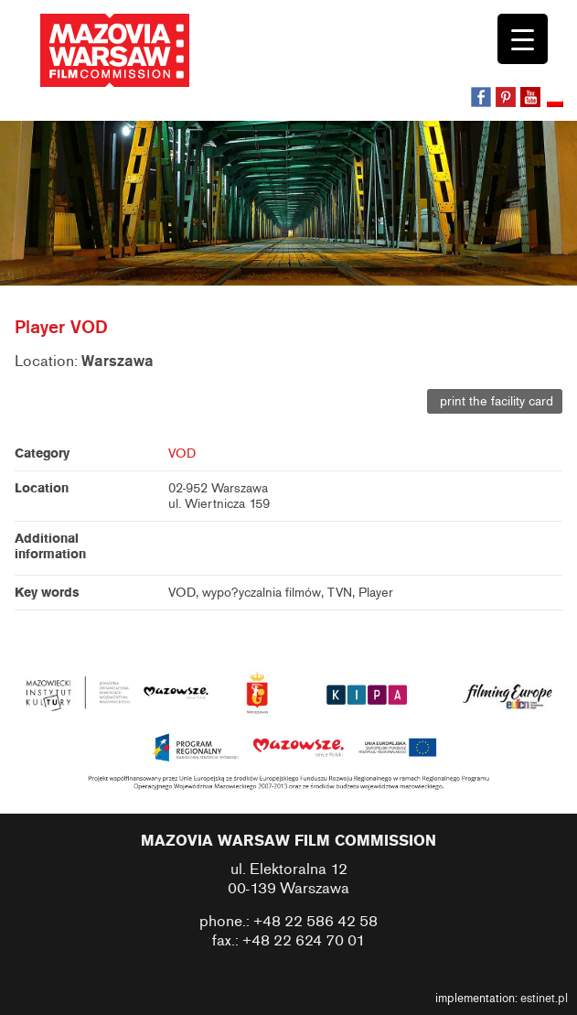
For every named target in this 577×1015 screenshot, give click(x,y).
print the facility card (494, 401)
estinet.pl (544, 998)
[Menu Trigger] (522, 39)
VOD (182, 453)
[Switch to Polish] (557, 103)
